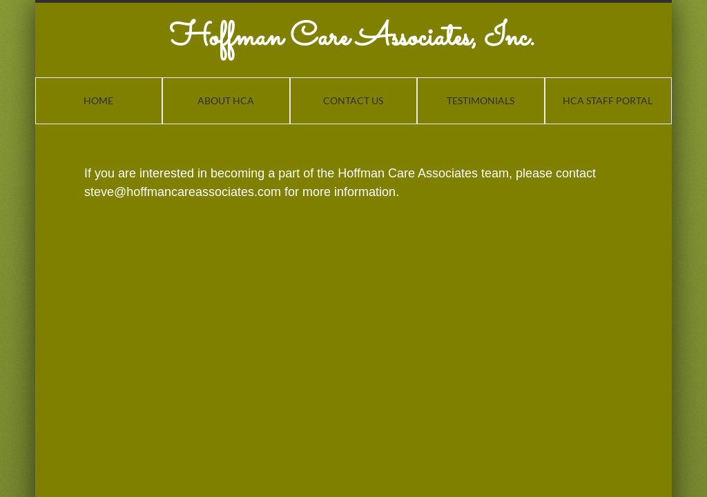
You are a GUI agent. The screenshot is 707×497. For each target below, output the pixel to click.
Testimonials (480, 100)
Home (98, 100)
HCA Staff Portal (607, 100)
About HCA (225, 100)
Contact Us (353, 100)
